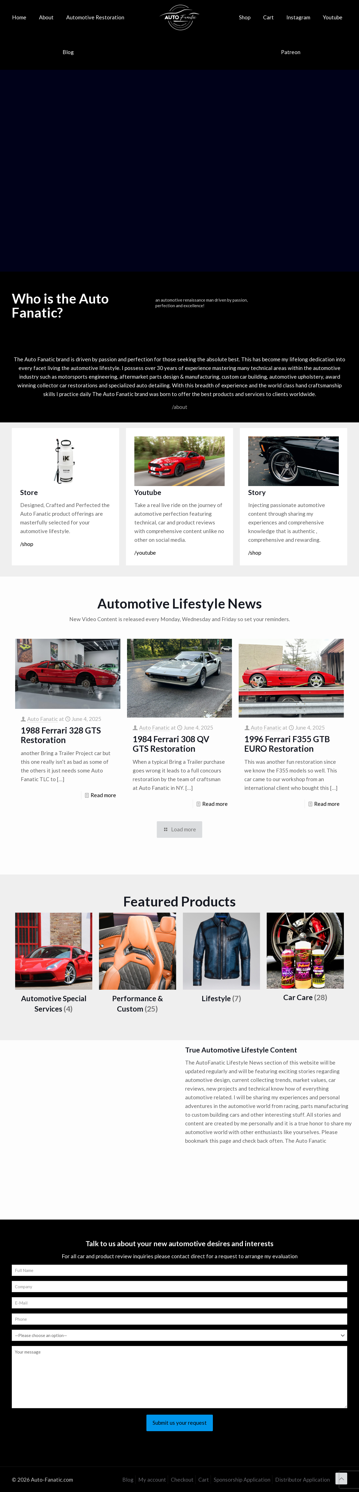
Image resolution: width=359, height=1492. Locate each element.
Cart (203, 1479)
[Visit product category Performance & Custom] (137, 965)
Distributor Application (302, 1479)
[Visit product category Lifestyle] (221, 960)
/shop (26, 544)
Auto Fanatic (42, 719)
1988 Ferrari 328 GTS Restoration (61, 735)
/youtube (145, 552)
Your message (179, 1377)
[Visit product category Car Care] (305, 960)
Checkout (182, 1479)
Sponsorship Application (242, 1479)
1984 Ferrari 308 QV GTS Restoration (171, 743)
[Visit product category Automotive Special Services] (53, 965)
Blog (128, 1479)
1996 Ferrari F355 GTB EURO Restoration (287, 743)
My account (152, 1479)
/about (179, 407)
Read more (103, 795)
